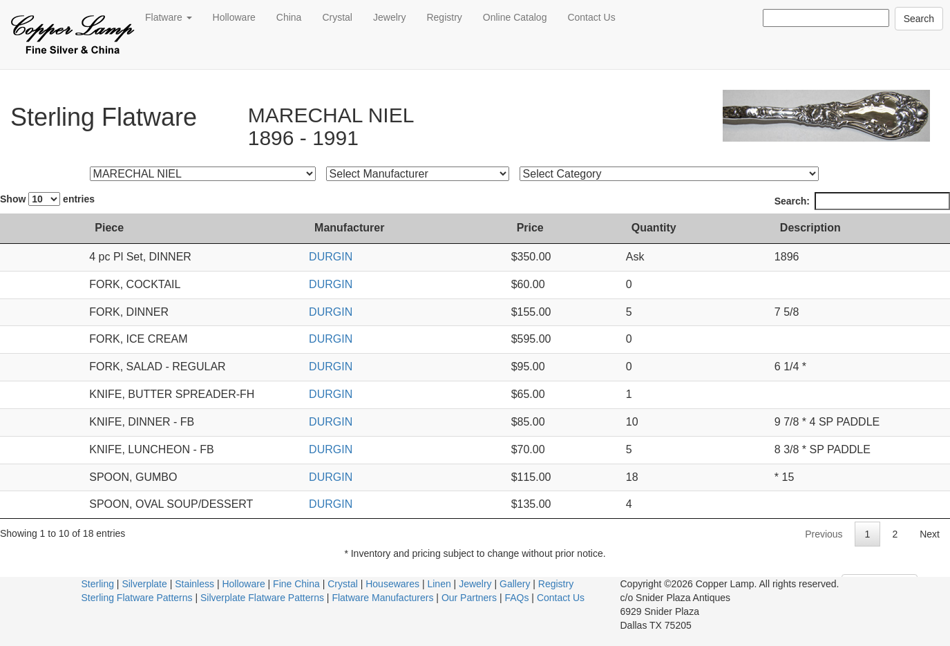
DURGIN (381, 257)
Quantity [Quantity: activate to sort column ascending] (653, 228)
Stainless (194, 583)
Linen (438, 583)
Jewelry (389, 17)
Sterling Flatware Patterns (137, 597)
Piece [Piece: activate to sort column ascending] (65, 228)
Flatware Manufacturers (382, 597)
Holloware (234, 17)
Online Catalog (515, 17)
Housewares (392, 583)
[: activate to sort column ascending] (19, 228)
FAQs (516, 597)
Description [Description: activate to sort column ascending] (782, 228)
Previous (823, 534)
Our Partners (469, 597)
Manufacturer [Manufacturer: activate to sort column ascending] (400, 228)
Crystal (337, 17)
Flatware (168, 17)
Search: (862, 201)
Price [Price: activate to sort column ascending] (542, 228)
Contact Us (591, 17)
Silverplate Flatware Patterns (262, 597)
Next (930, 534)
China (289, 17)
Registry (444, 17)
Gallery (515, 583)
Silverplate (144, 583)
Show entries (47, 199)
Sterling (98, 583)
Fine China (296, 583)
